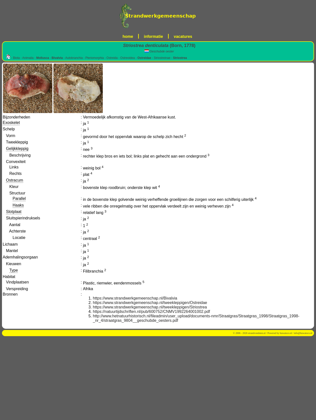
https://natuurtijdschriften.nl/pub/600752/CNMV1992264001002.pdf (151, 311)
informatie (153, 36)
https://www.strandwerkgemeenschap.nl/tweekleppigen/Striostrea (150, 307)
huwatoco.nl (286, 333)
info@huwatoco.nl (303, 333)
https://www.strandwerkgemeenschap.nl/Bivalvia (135, 298)
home (128, 36)
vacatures (183, 36)
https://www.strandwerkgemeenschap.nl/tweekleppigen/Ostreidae (150, 303)
